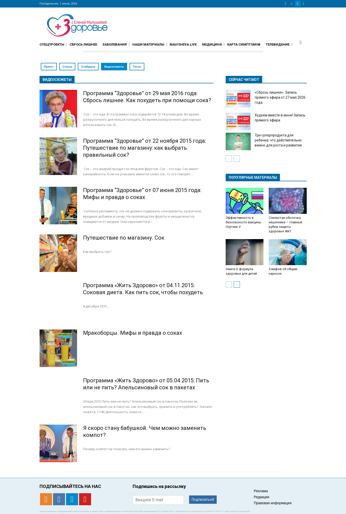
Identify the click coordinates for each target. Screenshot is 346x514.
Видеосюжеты (114, 66)
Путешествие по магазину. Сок (123, 238)
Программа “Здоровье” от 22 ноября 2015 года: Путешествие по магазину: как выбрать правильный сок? (144, 148)
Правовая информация (273, 503)
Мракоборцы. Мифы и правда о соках (132, 333)
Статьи (67, 66)
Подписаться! (203, 499)
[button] (301, 42)
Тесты (137, 66)
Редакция (261, 497)
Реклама (261, 491)
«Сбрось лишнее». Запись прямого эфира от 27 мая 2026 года (280, 97)
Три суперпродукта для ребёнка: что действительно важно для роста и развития (278, 140)
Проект (49, 66)
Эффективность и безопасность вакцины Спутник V (243, 222)
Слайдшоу (88, 66)
